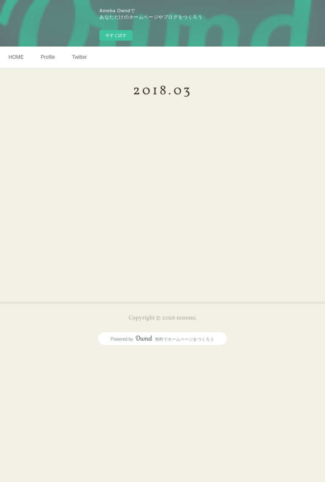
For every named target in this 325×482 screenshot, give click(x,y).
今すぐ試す (116, 35)
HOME (16, 57)
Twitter (79, 57)
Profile (48, 57)
